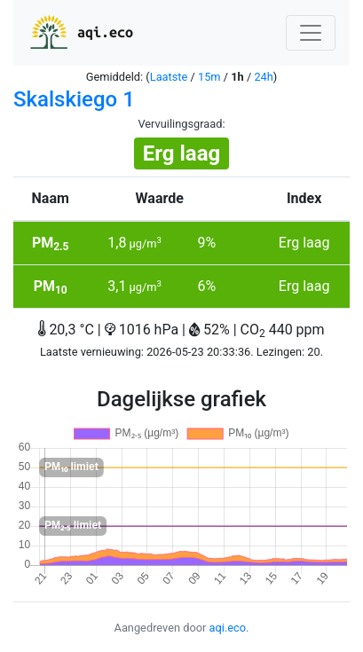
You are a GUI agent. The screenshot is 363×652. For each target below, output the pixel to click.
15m (209, 76)
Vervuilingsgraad (180, 123)
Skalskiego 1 (74, 99)
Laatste (169, 76)
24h (263, 76)
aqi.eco (80, 33)
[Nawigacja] (310, 33)
